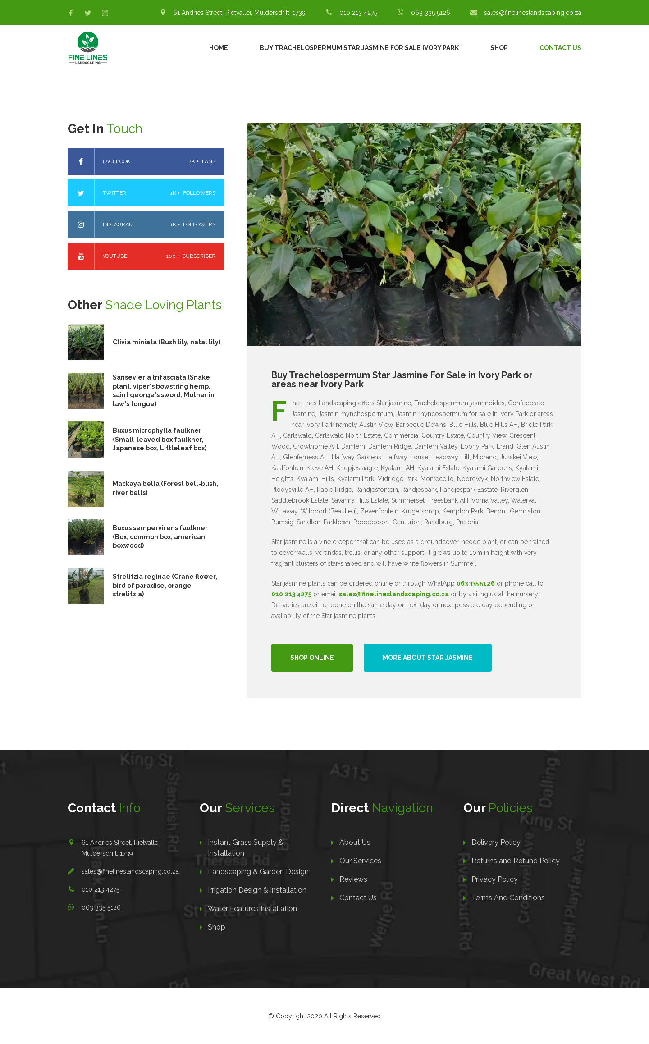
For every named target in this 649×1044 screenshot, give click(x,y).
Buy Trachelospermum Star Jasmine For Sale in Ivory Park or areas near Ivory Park (402, 379)
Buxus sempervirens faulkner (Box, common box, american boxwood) (160, 536)
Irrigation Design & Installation (257, 890)
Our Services (360, 860)
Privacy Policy (494, 879)
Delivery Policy (496, 842)
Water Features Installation (252, 908)
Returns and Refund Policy (515, 860)
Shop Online (312, 657)
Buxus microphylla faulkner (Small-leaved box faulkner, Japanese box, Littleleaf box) (159, 439)
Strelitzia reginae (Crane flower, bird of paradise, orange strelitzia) (165, 585)
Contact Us (560, 47)
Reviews (353, 879)
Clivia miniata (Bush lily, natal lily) (166, 342)
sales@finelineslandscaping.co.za (130, 871)
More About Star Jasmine (428, 657)
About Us (354, 842)
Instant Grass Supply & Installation (245, 847)
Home (218, 47)
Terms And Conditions (508, 897)
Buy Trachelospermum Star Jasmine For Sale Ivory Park (359, 47)
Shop (499, 47)
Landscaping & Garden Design (258, 871)
